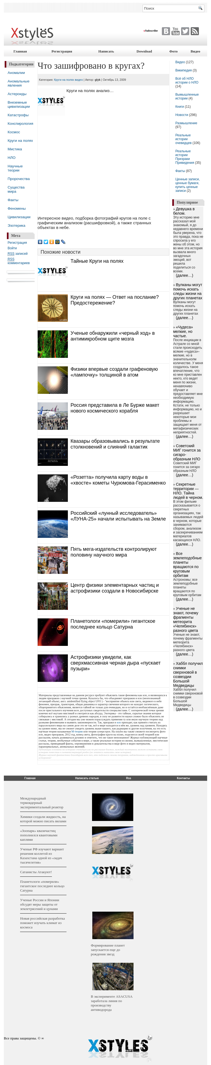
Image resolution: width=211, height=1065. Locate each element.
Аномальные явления (18, 83)
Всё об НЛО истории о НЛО (186, 80)
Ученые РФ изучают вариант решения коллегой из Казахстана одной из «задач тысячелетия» (42, 855)
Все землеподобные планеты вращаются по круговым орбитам (187, 564)
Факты (13, 200)
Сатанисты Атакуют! (36, 872)
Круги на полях (20, 141)
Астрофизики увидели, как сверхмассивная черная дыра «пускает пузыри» (116, 662)
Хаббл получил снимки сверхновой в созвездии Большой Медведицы (188, 674)
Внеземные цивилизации (19, 104)
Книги (179, 107)
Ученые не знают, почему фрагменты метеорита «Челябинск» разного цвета (185, 619)
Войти (12, 248)
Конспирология (20, 123)
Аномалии (16, 73)
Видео (195, 51)
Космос (14, 132)
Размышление (186, 123)
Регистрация (61, 51)
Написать (106, 51)
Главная (20, 51)
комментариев (19, 261)
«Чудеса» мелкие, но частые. (183, 331)
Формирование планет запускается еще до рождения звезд (108, 949)
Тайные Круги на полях (97, 261)
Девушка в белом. (184, 211)
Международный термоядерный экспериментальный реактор (41, 802)
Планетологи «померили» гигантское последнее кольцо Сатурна (42, 885)
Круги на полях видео (68, 79)
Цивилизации (19, 217)
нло (119, 722)
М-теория (77, 731)
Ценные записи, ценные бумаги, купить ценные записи (187, 185)
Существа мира (16, 189)
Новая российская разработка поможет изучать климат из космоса (42, 922)
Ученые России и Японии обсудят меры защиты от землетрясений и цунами (39, 904)
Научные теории (15, 168)
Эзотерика (16, 225)
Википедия (183, 70)
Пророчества (19, 179)
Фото (173, 51)
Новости (182, 115)
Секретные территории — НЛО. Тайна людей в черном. (188, 491)
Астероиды (17, 94)
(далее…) (184, 275)
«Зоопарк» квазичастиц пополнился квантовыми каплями (38, 835)
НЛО (12, 158)
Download (144, 51)
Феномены (17, 208)
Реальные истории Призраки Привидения (184, 157)
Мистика (15, 149)
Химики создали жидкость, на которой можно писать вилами (43, 819)
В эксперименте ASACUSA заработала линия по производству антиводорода (111, 1003)
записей (18, 254)
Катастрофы (18, 115)
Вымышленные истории (187, 96)
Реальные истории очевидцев (183, 139)
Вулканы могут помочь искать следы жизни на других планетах (187, 291)
